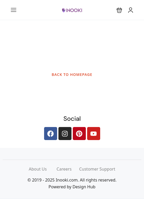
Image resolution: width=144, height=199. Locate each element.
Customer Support (97, 169)
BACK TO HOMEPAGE (72, 74)
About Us (42, 169)
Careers (68, 169)
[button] (119, 10)
